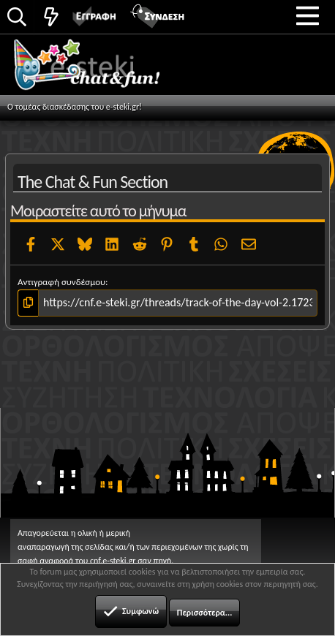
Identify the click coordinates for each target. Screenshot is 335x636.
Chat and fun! (103, 69)
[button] (307, 15)
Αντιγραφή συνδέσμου (61, 281)
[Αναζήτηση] (17, 18)
